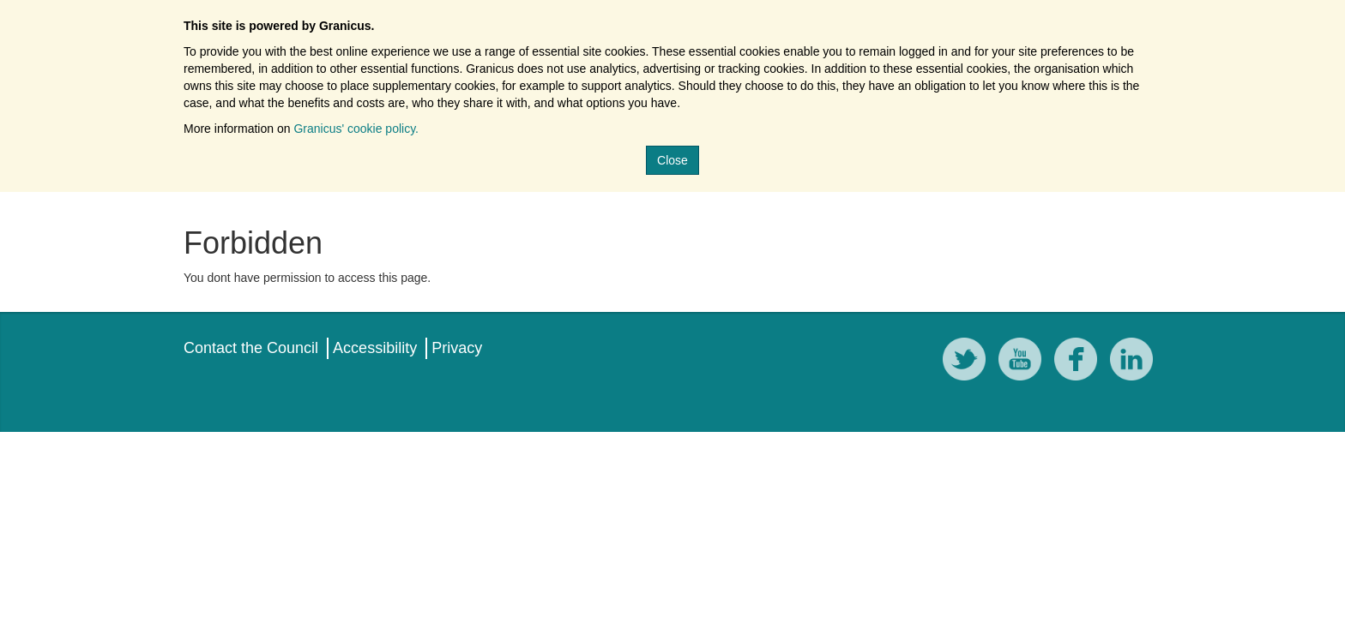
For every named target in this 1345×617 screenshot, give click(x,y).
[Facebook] (1080, 361)
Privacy (456, 347)
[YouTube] (1024, 361)
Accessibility (375, 347)
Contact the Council (251, 347)
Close (672, 160)
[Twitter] (968, 361)
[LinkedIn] (1135, 361)
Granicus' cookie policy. (356, 128)
